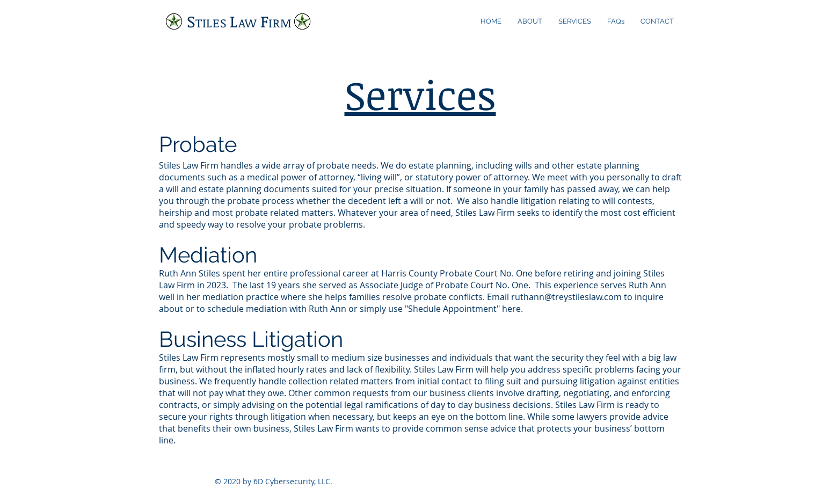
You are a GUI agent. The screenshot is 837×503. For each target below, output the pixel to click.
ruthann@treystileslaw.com (566, 297)
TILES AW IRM (239, 22)
